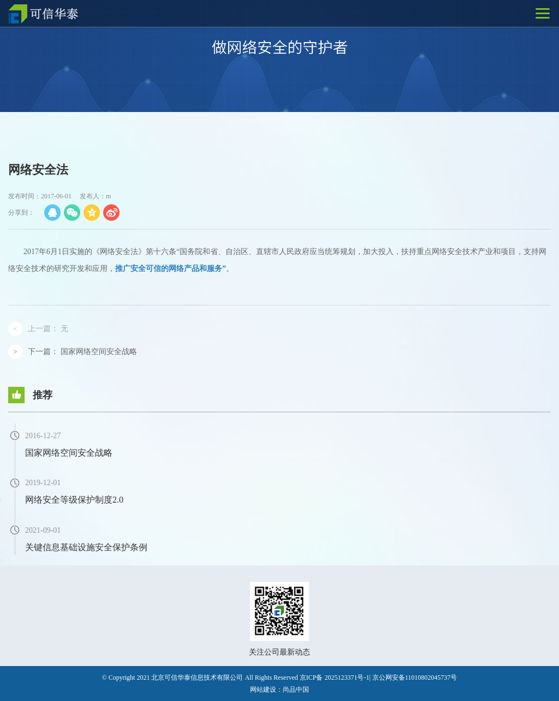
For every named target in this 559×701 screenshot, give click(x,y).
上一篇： (48, 329)
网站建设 (263, 689)
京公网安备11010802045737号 (414, 677)
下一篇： (82, 351)
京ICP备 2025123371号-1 (335, 677)
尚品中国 (296, 689)
